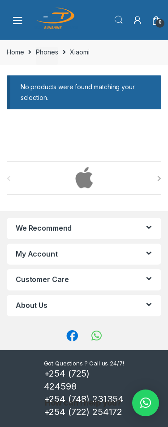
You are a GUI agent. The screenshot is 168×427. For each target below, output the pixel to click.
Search (119, 20)
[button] (145, 403)
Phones (47, 52)
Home (15, 52)
